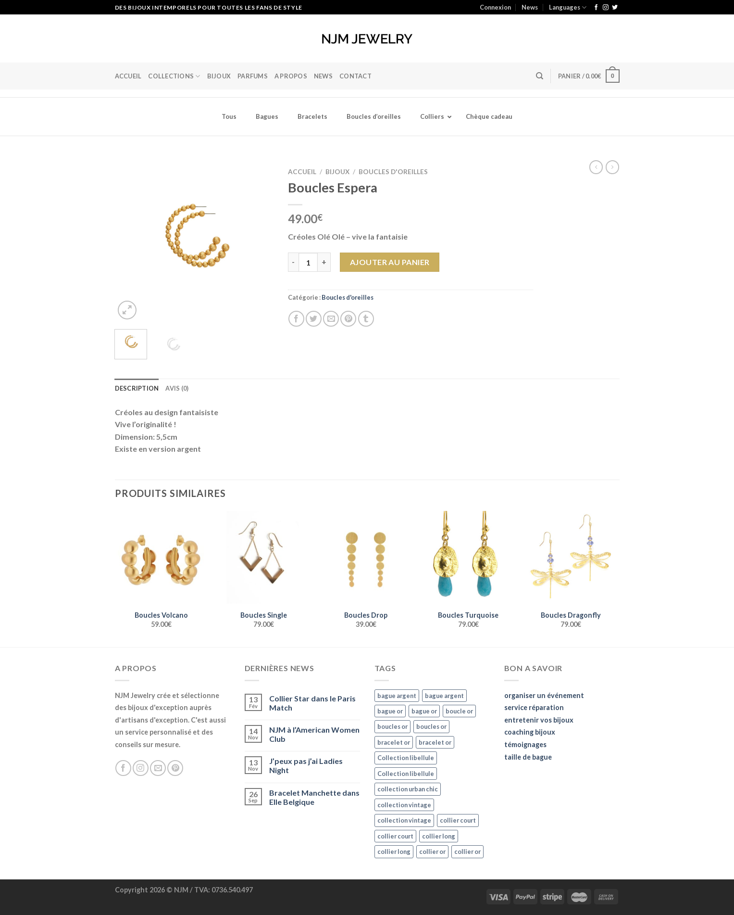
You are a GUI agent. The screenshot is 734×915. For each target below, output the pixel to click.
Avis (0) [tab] (176, 388)
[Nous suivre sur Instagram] (606, 7)
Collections (174, 76)
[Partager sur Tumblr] (366, 319)
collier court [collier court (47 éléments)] (458, 820)
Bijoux (337, 172)
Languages (567, 7)
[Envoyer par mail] (331, 319)
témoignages (525, 744)
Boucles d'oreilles (393, 172)
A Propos (290, 76)
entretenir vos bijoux (538, 720)
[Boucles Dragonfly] (570, 557)
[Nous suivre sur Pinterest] (175, 768)
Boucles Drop (365, 615)
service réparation (534, 707)
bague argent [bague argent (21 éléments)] (396, 695)
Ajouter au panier (390, 262)
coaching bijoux (529, 732)
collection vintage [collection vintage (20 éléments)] (404, 805)
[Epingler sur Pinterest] (348, 319)
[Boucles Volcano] (160, 557)
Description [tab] (137, 388)
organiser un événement (544, 695)
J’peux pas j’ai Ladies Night (306, 765)
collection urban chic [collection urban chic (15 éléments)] (407, 789)
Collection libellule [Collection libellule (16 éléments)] (405, 758)
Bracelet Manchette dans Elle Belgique (314, 797)
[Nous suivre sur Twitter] (615, 7)
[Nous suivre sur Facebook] (596, 7)
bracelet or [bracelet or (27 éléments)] (393, 742)
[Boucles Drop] (365, 557)
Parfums (252, 76)
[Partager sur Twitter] (314, 319)
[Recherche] (539, 76)
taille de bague (528, 757)
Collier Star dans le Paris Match (312, 703)
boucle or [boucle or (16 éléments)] (459, 711)
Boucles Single (263, 615)
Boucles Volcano (161, 615)
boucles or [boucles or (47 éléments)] (392, 726)
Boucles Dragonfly (571, 615)
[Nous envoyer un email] (158, 768)
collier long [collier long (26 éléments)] (438, 836)
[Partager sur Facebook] (296, 319)
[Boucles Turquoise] (468, 557)
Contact (355, 76)
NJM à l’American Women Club (314, 734)
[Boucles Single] (263, 557)
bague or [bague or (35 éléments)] (390, 711)
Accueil (128, 76)
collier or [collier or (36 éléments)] (432, 851)
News (530, 7)
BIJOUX (219, 76)
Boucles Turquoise (468, 615)
